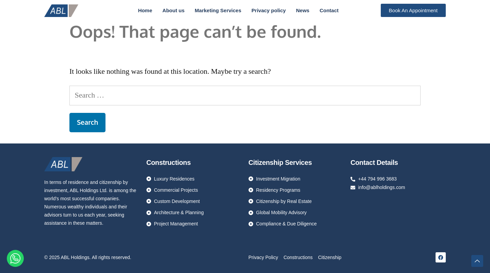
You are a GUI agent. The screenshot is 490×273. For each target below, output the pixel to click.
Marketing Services (218, 10)
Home (145, 10)
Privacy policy (268, 10)
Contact (329, 10)
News (302, 10)
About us (173, 10)
